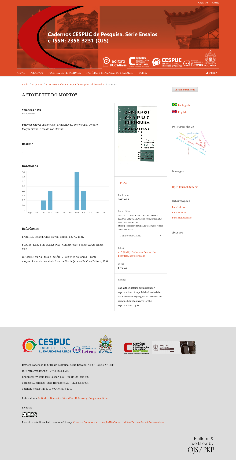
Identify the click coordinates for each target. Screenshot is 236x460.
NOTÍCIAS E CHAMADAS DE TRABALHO (109, 72)
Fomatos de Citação (130, 235)
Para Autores (179, 212)
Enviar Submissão (185, 89)
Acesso (215, 2)
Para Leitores (179, 207)
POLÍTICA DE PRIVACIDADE (65, 72)
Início (25, 84)
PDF (125, 182)
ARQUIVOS (37, 72)
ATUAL (21, 72)
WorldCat (68, 398)
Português (181, 105)
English (179, 112)
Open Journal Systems (185, 187)
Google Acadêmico (99, 398)
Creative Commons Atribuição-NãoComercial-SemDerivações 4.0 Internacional (119, 422)
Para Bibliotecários (182, 217)
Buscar (211, 72)
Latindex (43, 398)
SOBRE (143, 72)
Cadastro (203, 2)
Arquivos (37, 84)
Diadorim (55, 398)
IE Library (81, 398)
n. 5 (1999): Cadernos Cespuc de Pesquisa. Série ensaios (75, 84)
